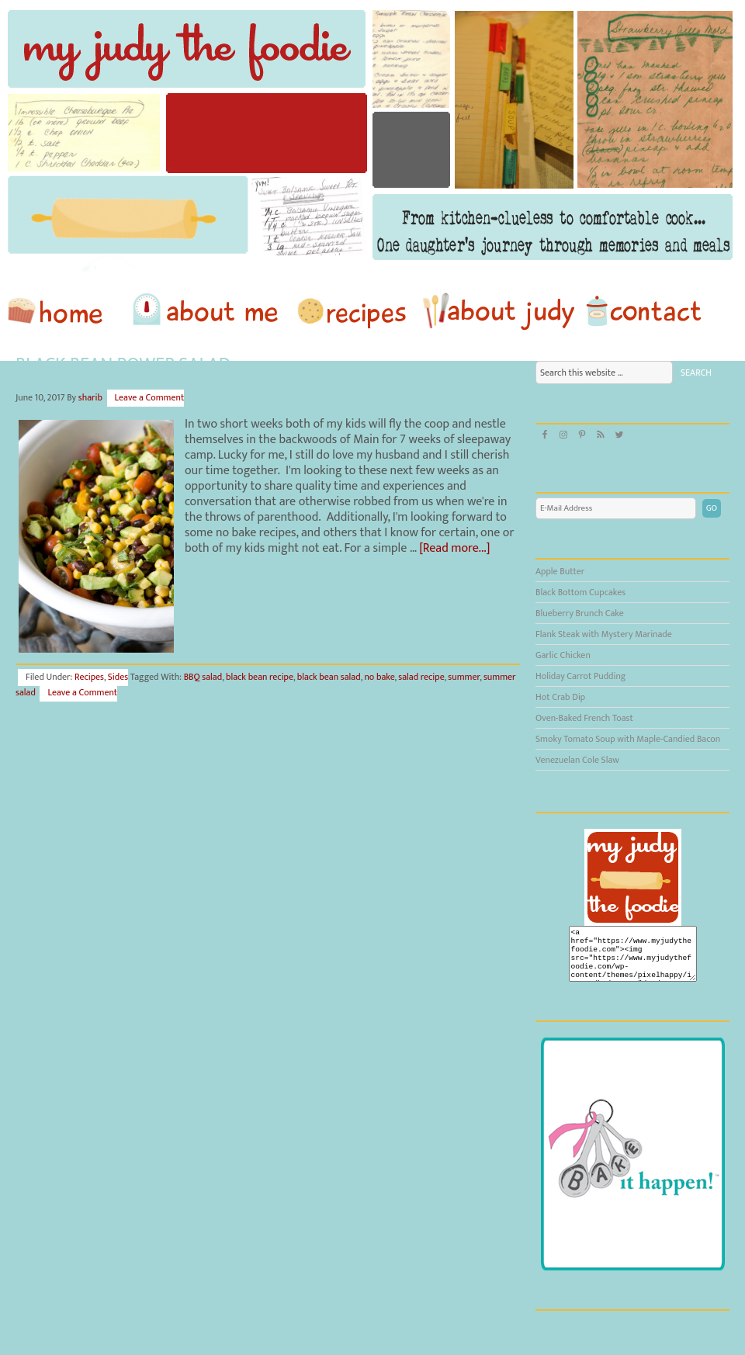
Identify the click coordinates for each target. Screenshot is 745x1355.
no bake (379, 676)
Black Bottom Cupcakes (580, 592)
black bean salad (329, 676)
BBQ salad (203, 676)
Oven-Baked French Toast (584, 718)
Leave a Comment (150, 397)
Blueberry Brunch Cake (579, 613)
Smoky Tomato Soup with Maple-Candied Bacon (627, 739)
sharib (90, 397)
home (63, 311)
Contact (643, 311)
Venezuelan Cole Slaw (577, 760)
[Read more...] (454, 548)
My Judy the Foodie (372, 136)
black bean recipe (259, 676)
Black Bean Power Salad (123, 364)
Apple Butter (559, 571)
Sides (118, 676)
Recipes (353, 311)
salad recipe (421, 676)
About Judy (498, 311)
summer (464, 676)
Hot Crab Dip (560, 697)
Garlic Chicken (563, 655)
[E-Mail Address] (615, 508)
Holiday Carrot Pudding (580, 676)
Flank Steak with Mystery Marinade (603, 634)
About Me (208, 311)
